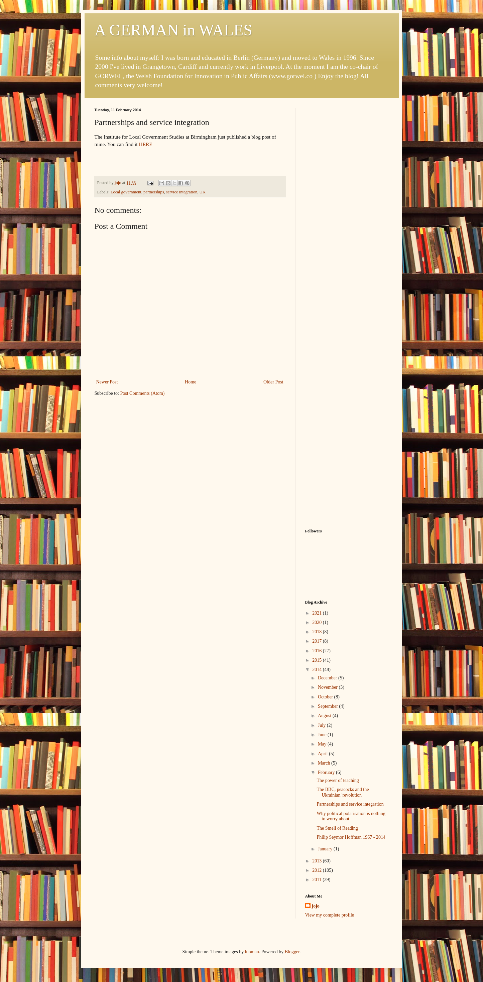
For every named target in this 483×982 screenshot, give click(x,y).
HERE (145, 144)
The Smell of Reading (337, 828)
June (323, 734)
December (328, 677)
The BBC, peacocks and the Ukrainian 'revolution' (343, 792)
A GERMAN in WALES (173, 30)
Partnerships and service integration (350, 804)
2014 (317, 669)
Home (190, 381)
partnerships (153, 192)
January (326, 848)
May (323, 744)
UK (203, 192)
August (325, 715)
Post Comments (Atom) (142, 393)
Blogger (292, 951)
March (324, 763)
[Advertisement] (347, 208)
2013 (317, 860)
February (327, 772)
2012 (317, 870)
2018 (317, 631)
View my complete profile (329, 915)
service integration (181, 192)
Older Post (273, 381)
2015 (317, 660)
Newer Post (107, 381)
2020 (317, 622)
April (323, 753)
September (328, 706)
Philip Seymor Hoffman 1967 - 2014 (351, 837)
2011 (317, 879)
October (326, 696)
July (322, 725)
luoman (252, 951)
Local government (126, 192)
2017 (317, 641)
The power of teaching (338, 780)
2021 (317, 613)
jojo (316, 906)
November (328, 687)
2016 (317, 650)
